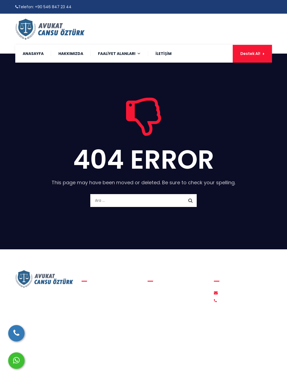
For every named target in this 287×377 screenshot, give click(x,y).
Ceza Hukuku (98, 313)
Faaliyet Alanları (119, 53)
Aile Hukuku (96, 293)
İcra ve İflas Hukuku (104, 324)
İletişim (164, 53)
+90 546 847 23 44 (53, 7)
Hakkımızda (70, 53)
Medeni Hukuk (99, 303)
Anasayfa (33, 53)
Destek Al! (252, 53)
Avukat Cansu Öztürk (140, 366)
